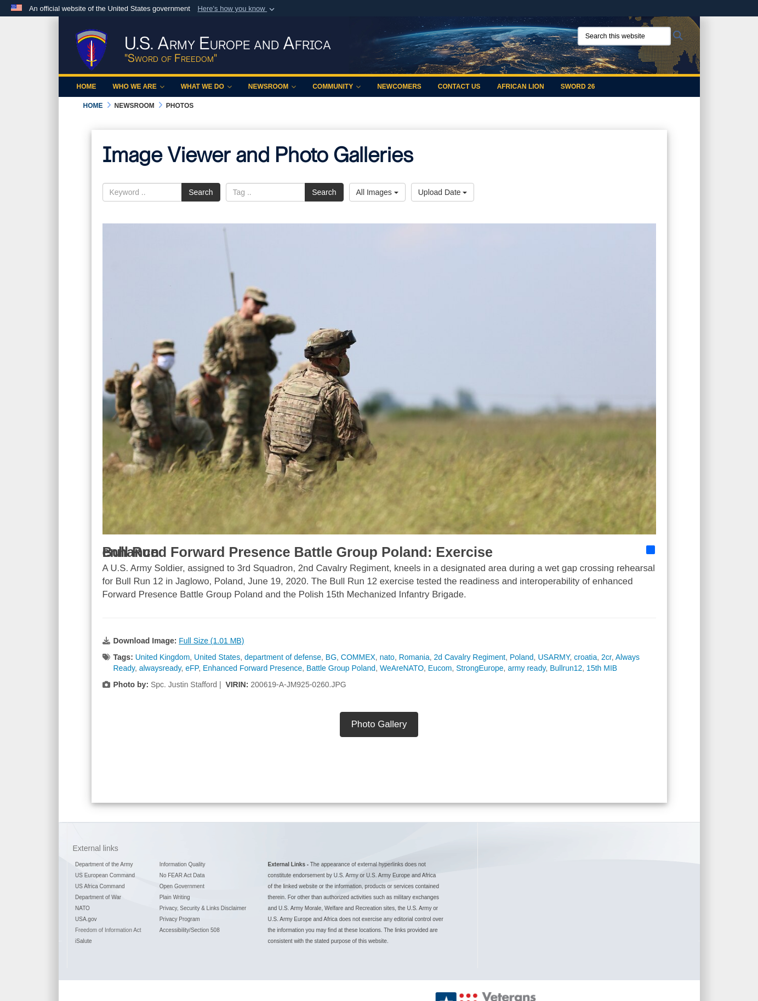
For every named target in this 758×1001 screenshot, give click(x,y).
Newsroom (272, 86)
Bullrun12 (566, 668)
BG (331, 657)
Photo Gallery (379, 724)
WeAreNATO (402, 668)
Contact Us (459, 86)
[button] (237, 8)
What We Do (206, 86)
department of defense (282, 657)
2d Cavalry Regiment (469, 657)
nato (387, 657)
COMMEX (358, 657)
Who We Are (138, 86)
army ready (526, 668)
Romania (414, 657)
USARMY (553, 657)
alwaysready (160, 668)
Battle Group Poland (340, 668)
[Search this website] (624, 36)
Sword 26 (578, 86)
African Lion (520, 86)
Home (86, 86)
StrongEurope (479, 668)
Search (201, 192)
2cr (606, 657)
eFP (191, 668)
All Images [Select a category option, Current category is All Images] (377, 192)
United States (217, 657)
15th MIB (601, 668)
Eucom (440, 668)
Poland (522, 657)
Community (336, 86)
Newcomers (399, 86)
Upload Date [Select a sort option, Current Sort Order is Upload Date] (443, 192)
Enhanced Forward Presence (252, 668)
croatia (585, 657)
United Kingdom (162, 657)
